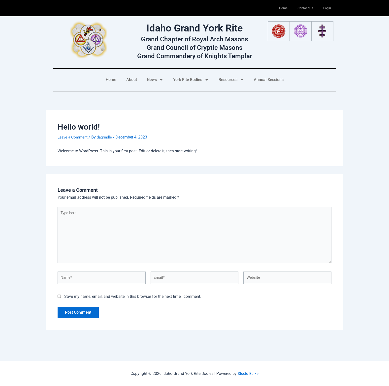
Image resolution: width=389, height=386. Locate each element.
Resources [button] (231, 79)
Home (283, 8)
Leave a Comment (73, 137)
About (131, 79)
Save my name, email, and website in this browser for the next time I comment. (132, 299)
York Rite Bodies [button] (191, 79)
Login (327, 8)
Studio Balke (248, 373)
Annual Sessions (269, 79)
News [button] (155, 79)
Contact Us (305, 8)
